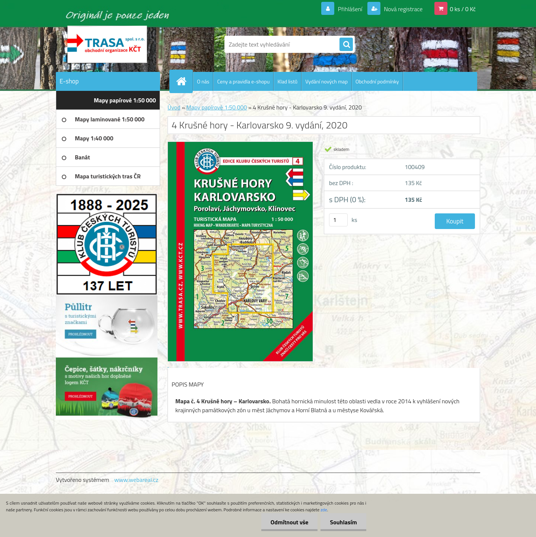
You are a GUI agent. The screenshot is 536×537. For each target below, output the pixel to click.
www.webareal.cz (136, 479)
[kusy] (338, 219)
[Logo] (107, 44)
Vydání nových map (326, 81)
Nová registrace (403, 8)
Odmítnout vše (290, 522)
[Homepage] (184, 81)
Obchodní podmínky (377, 81)
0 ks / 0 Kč (463, 8)
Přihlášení (350, 8)
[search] (346, 45)
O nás (203, 81)
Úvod (174, 107)
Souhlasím (343, 522)
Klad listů (287, 81)
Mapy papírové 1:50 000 (216, 107)
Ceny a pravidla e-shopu (243, 81)
